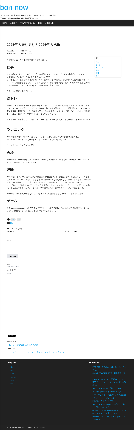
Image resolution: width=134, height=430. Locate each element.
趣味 (97, 73)
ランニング (100, 67)
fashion (13, 377)
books (12, 380)
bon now (14, 7)
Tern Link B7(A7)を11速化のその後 (23, 345)
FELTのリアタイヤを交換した (104, 401)
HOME (4, 23)
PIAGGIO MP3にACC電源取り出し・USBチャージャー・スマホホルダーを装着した (109, 382)
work (13, 219)
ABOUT (13, 23)
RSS (40, 23)
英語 (97, 70)
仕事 (97, 62)
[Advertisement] (108, 110)
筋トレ (98, 65)
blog (12, 374)
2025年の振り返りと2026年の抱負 (106, 392)
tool (11, 384)
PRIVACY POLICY (27, 23)
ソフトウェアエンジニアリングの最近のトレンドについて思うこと (37, 352)
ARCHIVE (49, 23)
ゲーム (98, 76)
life (19, 219)
